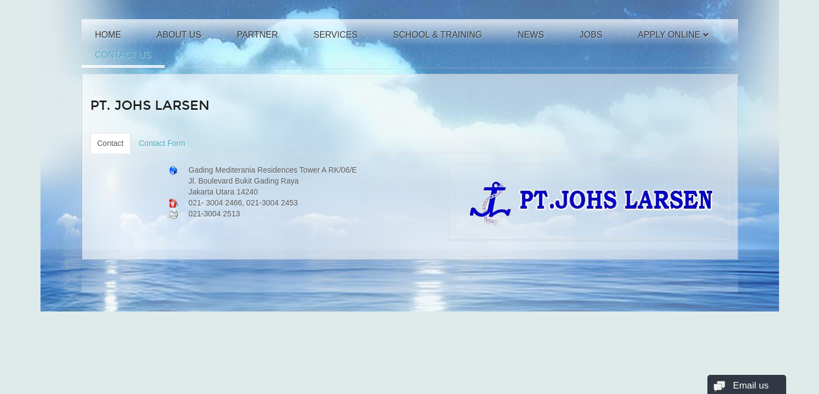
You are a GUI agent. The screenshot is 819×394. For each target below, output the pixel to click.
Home (108, 34)
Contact (110, 143)
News (531, 34)
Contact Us (123, 55)
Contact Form (162, 143)
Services (335, 34)
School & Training (438, 34)
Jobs (590, 34)
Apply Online (669, 34)
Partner (257, 34)
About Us (179, 34)
